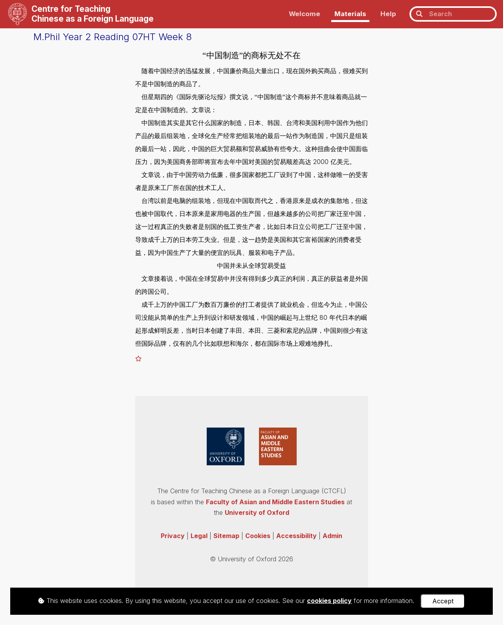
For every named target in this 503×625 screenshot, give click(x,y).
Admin (332, 536)
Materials (350, 14)
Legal (199, 536)
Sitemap (226, 536)
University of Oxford (257, 512)
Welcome (304, 14)
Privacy (173, 536)
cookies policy (329, 601)
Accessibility (296, 536)
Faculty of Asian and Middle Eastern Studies (275, 502)
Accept (442, 601)
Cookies (257, 536)
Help (388, 14)
